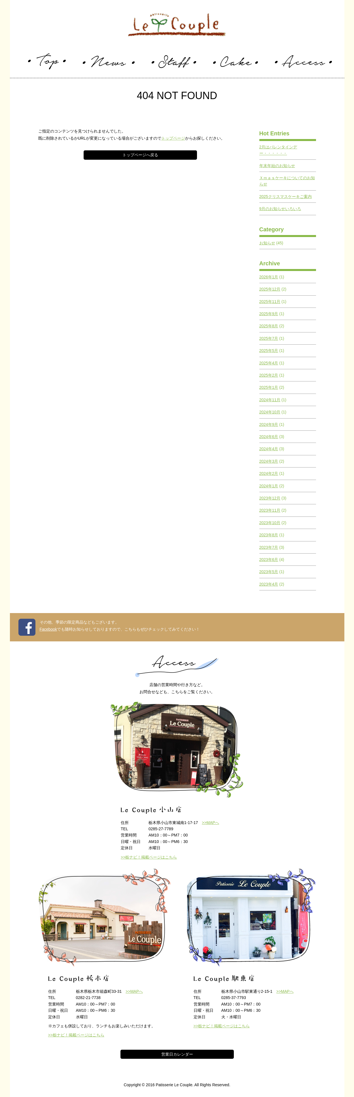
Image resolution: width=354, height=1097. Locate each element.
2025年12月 (270, 289)
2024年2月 (268, 473)
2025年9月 (268, 313)
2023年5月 (268, 571)
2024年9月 (268, 424)
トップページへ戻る (140, 155)
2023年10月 (270, 522)
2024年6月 (268, 436)
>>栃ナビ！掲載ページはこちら (149, 857)
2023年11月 (270, 510)
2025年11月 (270, 301)
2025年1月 (268, 387)
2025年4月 (268, 363)
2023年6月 (268, 559)
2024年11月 (270, 400)
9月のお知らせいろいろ (280, 208)
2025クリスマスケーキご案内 (285, 196)
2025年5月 (268, 350)
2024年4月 (268, 449)
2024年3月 (268, 461)
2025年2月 (268, 375)
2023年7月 (268, 547)
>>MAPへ (210, 822)
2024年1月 (268, 486)
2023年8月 (268, 535)
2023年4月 (268, 584)
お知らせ (267, 243)
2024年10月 (270, 412)
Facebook (48, 629)
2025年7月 (268, 338)
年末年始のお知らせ (277, 165)
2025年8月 (268, 326)
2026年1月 (268, 277)
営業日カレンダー (177, 1054)
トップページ (173, 138)
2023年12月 (270, 498)
